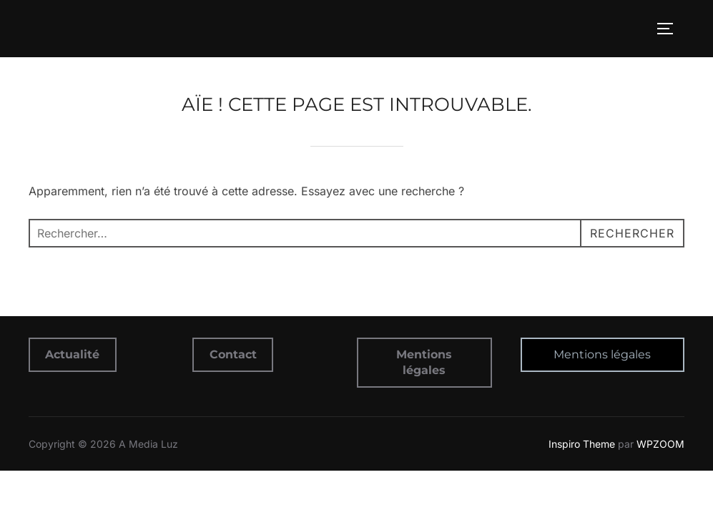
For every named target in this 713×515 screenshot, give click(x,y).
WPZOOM (660, 444)
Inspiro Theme (582, 444)
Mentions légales (602, 354)
